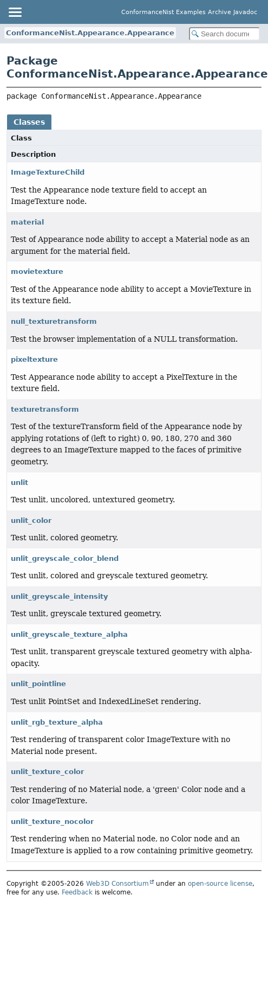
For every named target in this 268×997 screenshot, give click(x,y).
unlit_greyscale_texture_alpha (69, 634)
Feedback (77, 892)
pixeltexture (34, 359)
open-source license (220, 883)
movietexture (37, 271)
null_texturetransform (54, 321)
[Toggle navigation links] (14, 12)
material (27, 222)
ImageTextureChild (47, 172)
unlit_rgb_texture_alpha (57, 722)
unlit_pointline (38, 684)
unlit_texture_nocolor (52, 821)
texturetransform (45, 409)
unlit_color (31, 520)
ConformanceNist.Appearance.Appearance (90, 33)
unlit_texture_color (47, 772)
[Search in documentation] (224, 34)
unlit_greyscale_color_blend (65, 558)
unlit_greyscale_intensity (59, 596)
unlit (19, 482)
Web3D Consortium (117, 883)
